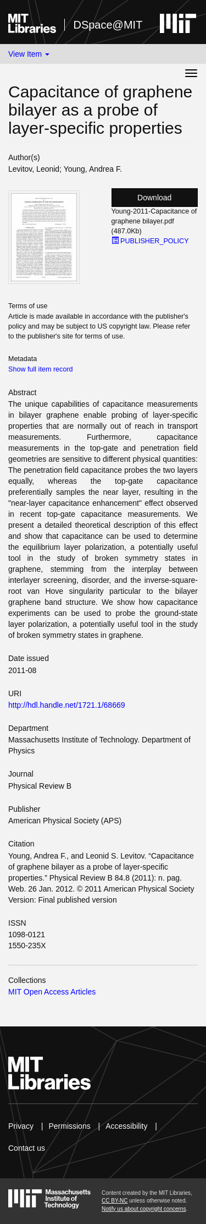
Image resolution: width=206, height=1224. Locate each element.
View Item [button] (28, 54)
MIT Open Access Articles (52, 991)
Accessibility (126, 1126)
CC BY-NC (114, 1201)
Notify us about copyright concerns (144, 1209)
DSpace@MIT (107, 25)
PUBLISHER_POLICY (150, 241)
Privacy (21, 1126)
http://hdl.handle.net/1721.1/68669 (66, 705)
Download (154, 197)
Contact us (26, 1148)
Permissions (69, 1126)
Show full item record (40, 369)
